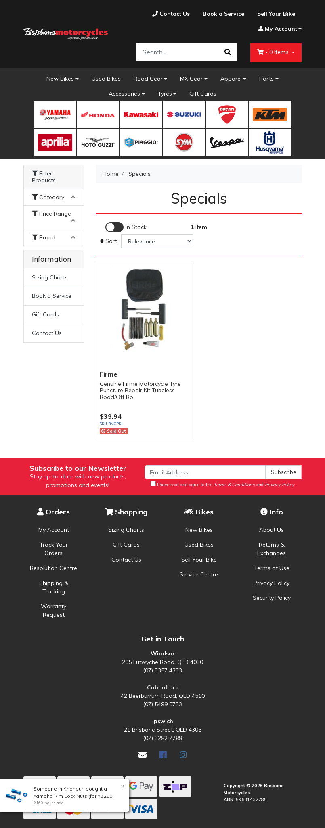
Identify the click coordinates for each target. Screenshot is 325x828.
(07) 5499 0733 (162, 704)
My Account (53, 529)
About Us (271, 529)
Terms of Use (271, 568)
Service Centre (199, 574)
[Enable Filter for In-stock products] (126, 227)
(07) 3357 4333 (162, 670)
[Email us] (142, 755)
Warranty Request (53, 610)
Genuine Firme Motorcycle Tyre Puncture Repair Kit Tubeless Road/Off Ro (140, 390)
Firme (108, 374)
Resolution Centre (53, 568)
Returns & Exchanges (271, 549)
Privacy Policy (271, 583)
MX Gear (191, 78)
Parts (266, 78)
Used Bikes (106, 78)
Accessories (124, 93)
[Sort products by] (157, 241)
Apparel (231, 78)
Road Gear (148, 78)
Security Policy (272, 597)
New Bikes (60, 78)
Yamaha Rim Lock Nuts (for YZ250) (73, 796)
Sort (108, 241)
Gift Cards (202, 93)
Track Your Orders (54, 549)
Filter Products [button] (44, 177)
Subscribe (283, 472)
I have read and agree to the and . (223, 484)
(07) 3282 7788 (162, 738)
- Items (273, 52)
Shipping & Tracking (53, 587)
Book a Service (51, 296)
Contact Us (47, 333)
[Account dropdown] (277, 28)
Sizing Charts (50, 277)
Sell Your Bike (199, 559)
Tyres (165, 93)
